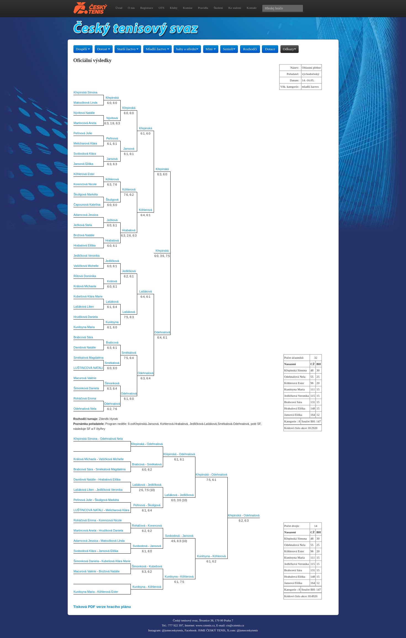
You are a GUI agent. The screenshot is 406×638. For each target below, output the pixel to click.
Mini (211, 49)
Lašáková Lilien (84, 306)
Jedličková (112, 260)
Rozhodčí (250, 49)
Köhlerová (112, 179)
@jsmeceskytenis (172, 630)
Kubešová (155, 566)
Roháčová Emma (85, 398)
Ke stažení (235, 7)
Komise (187, 7)
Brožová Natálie (84, 235)
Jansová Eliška (83, 163)
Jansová (128, 148)
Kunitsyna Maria (84, 327)
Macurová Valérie (85, 378)
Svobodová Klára (85, 153)
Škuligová (112, 199)
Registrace (146, 7)
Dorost (103, 49)
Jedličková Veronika (87, 255)
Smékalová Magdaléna (89, 357)
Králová (112, 281)
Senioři (229, 49)
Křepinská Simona (85, 92)
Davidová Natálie (85, 347)
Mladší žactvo (157, 49)
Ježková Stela (83, 225)
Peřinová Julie (83, 133)
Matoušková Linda (86, 102)
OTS (161, 7)
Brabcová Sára (83, 337)
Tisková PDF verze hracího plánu (102, 607)
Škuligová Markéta (86, 194)
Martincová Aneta (85, 123)
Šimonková (112, 383)
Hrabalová (129, 230)
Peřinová (112, 138)
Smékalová (129, 352)
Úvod (119, 7)
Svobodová (172, 535)
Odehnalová (162, 332)
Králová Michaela (85, 286)
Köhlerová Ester (84, 174)
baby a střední (187, 49)
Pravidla (203, 7)
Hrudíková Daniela (86, 316)
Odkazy (289, 49)
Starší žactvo (128, 49)
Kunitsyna (112, 322)
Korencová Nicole (85, 184)
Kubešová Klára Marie (88, 296)
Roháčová (138, 525)
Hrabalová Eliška (85, 245)
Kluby (174, 7)
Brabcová (112, 342)
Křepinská (112, 97)
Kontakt (251, 7)
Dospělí (83, 49)
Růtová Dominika (85, 276)
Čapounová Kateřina (87, 204)
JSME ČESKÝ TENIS (211, 630)
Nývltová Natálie (84, 112)
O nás (131, 7)
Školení (218, 7)
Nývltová (112, 118)
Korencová (155, 525)
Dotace (270, 49)
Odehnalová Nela (85, 408)
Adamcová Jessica (86, 214)
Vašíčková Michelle (86, 265)
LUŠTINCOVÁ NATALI (88, 367)
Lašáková (145, 291)
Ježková (112, 220)
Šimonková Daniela (86, 388)
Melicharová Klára (85, 143)
